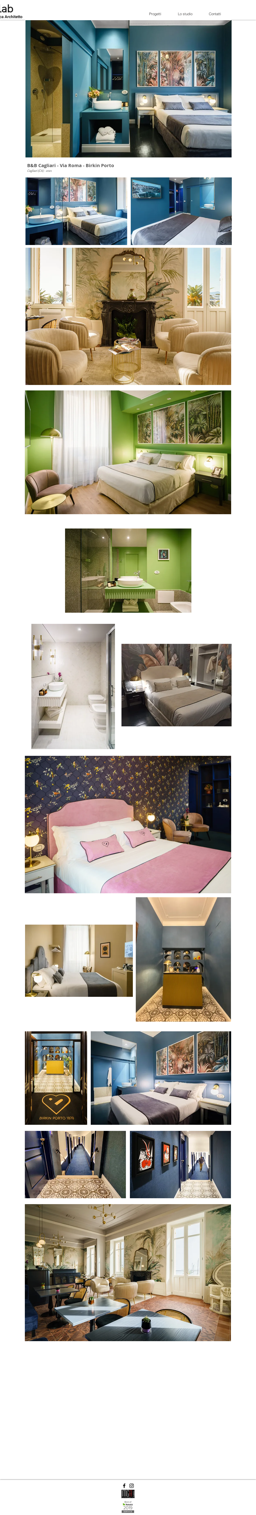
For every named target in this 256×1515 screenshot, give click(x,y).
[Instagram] (132, 1486)
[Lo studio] (185, 13)
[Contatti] (215, 13)
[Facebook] (124, 1486)
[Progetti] (155, 13)
